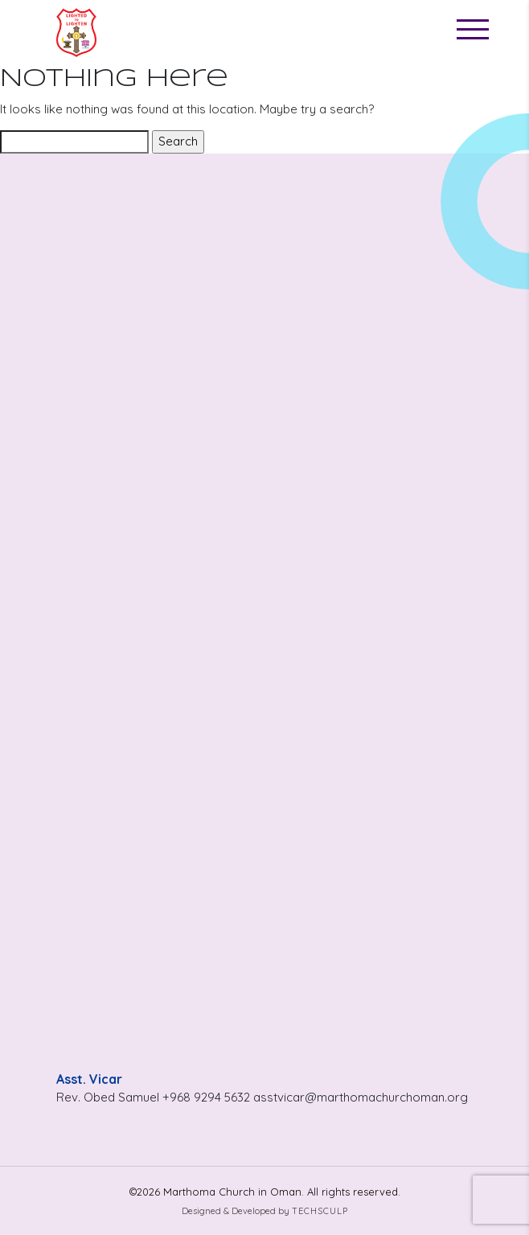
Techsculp (320, 1211)
